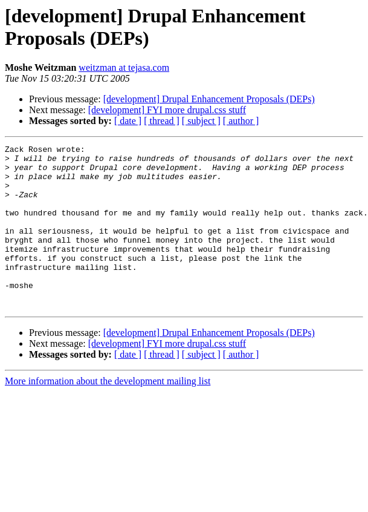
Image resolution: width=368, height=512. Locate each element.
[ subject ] (201, 121)
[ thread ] (161, 121)
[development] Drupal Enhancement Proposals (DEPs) (209, 99)
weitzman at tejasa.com (124, 67)
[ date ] (127, 121)
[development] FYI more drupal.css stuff (167, 110)
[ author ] (241, 121)
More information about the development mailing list (107, 414)
